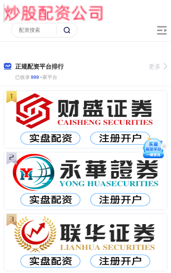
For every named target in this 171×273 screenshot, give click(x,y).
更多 (158, 66)
